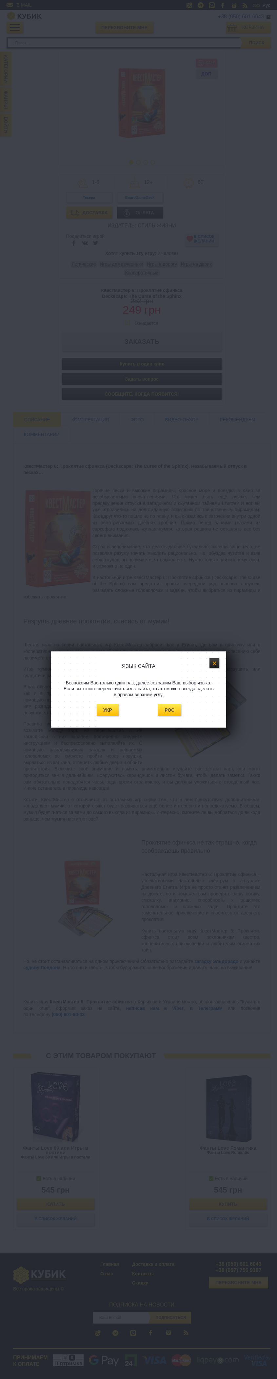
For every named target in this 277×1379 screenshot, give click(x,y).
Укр (107, 710)
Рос (169, 710)
